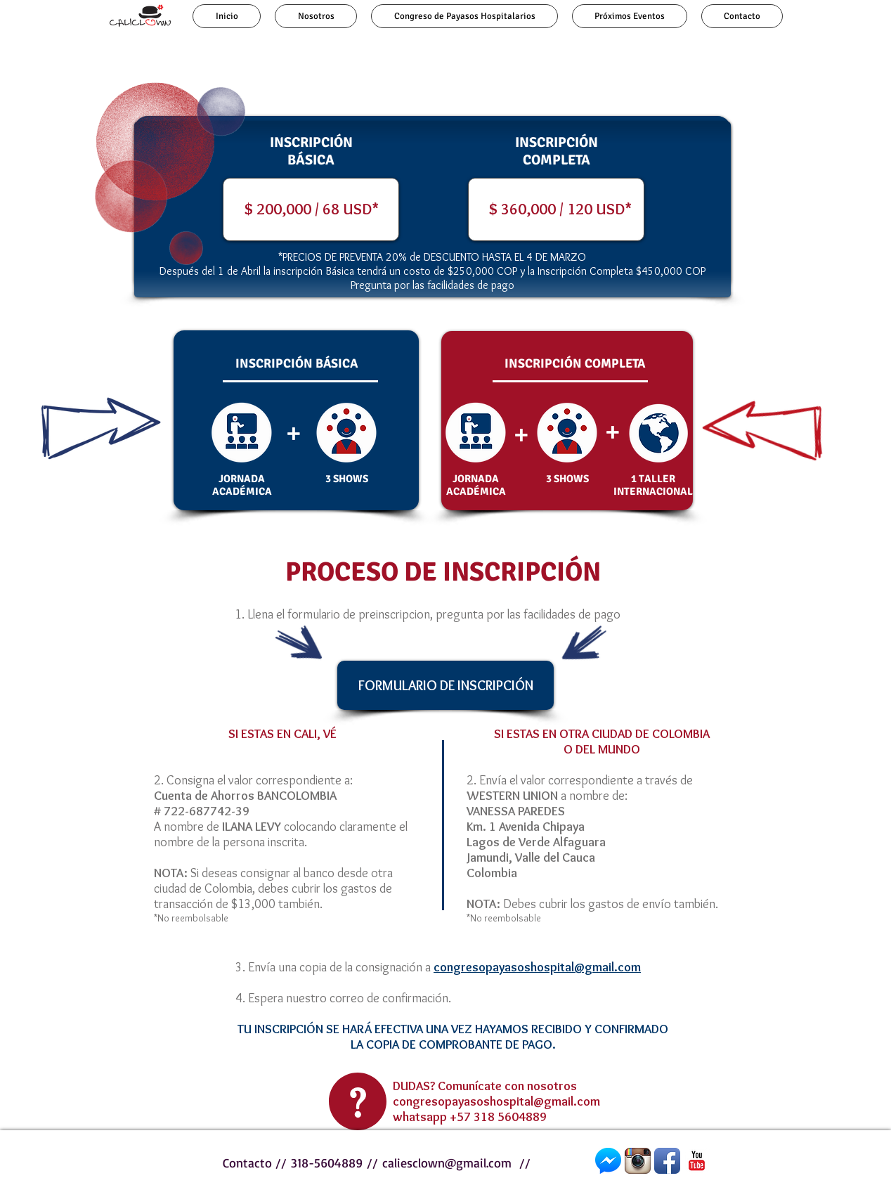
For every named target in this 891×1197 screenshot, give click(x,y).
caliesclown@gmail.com (447, 1162)
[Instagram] (638, 1161)
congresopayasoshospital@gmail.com (496, 1101)
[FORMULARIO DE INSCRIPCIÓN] (445, 685)
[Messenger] (608, 1161)
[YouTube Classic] (697, 1161)
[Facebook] (667, 1161)
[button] (432, 209)
